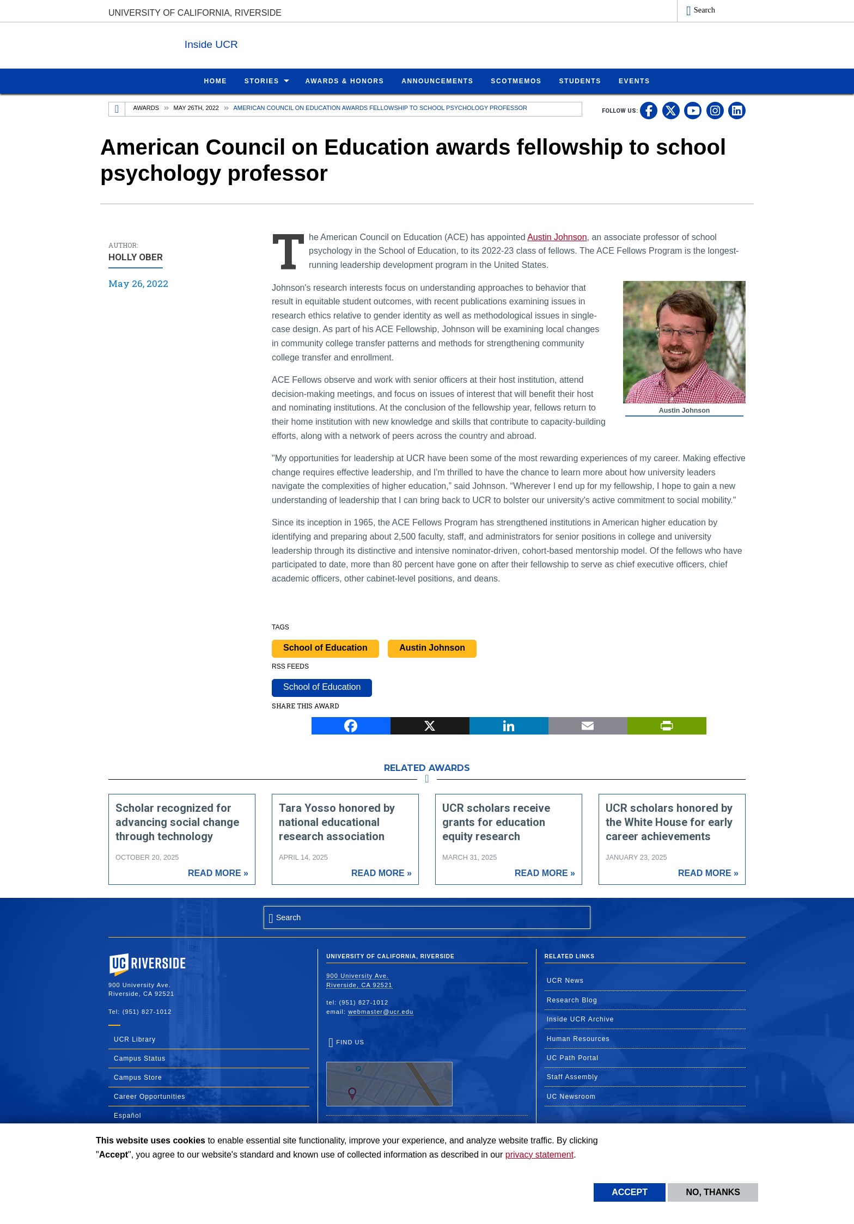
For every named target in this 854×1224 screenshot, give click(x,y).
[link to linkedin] (737, 110)
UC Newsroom (571, 1096)
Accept (630, 1192)
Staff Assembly (573, 1076)
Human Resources (578, 1038)
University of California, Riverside (195, 12)
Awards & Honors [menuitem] (345, 80)
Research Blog (572, 999)
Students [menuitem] (580, 80)
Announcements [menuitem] (437, 80)
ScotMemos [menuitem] (516, 80)
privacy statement (539, 1154)
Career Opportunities (149, 1096)
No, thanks (713, 1192)
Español (127, 1115)
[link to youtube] (692, 110)
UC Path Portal (573, 1057)
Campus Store (138, 1077)
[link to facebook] (648, 110)
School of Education (325, 647)
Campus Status (140, 1058)
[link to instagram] (715, 110)
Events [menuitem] (634, 80)
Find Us (389, 1072)
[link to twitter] (671, 110)
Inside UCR (241, 42)
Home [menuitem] (215, 80)
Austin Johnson (557, 236)
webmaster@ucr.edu (380, 1011)
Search (704, 9)
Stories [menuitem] (262, 80)
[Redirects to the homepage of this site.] (117, 109)
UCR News (565, 980)
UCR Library (135, 1039)
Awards (146, 107)
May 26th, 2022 (196, 107)
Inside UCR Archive (580, 1019)
